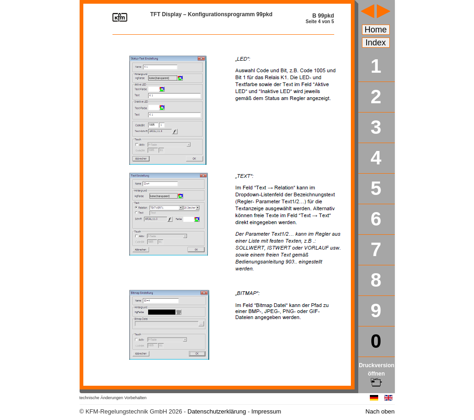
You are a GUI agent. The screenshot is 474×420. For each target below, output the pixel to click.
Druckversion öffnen (376, 373)
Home (376, 29)
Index (376, 42)
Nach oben (380, 411)
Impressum (266, 411)
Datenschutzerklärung (216, 411)
